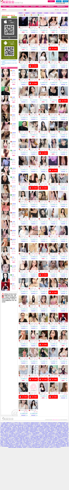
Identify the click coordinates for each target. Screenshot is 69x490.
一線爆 (35, 149)
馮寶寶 (55, 253)
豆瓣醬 (45, 375)
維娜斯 (55, 166)
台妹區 (33, 13)
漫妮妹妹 (26, 375)
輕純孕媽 (26, 96)
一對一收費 (65, 13)
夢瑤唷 (25, 305)
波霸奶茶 (46, 79)
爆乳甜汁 (66, 375)
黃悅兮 (55, 62)
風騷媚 (65, 340)
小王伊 (35, 271)
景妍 (35, 410)
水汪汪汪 (14, 186)
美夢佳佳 (14, 168)
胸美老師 (56, 271)
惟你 (25, 149)
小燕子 (45, 114)
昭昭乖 (55, 288)
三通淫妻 (56, 218)
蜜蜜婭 (45, 44)
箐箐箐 (45, 288)
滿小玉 (13, 159)
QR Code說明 (14, 17)
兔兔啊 (13, 97)
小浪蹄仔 (26, 288)
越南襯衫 (26, 358)
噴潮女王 (36, 166)
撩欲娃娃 (66, 166)
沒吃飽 (35, 79)
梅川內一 (56, 149)
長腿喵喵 (46, 358)
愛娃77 (13, 283)
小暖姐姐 (36, 183)
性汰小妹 (46, 149)
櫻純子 (35, 392)
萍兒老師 (66, 271)
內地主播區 (40, 13)
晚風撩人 (26, 114)
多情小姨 (56, 358)
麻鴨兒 (35, 131)
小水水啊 (26, 62)
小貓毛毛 (36, 44)
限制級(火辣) (27, 15)
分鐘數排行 (27, 13)
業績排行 (21, 13)
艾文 (25, 236)
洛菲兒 (25, 44)
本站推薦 (46, 13)
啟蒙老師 (46, 271)
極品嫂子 (36, 236)
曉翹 (35, 305)
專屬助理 (66, 305)
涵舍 (45, 27)
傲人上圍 (36, 62)
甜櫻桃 (35, 114)
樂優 (55, 340)
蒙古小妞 (36, 358)
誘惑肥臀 (46, 236)
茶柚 (65, 358)
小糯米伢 (46, 62)
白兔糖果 (14, 123)
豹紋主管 (56, 131)
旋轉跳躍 (14, 203)
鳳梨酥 (65, 392)
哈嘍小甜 (66, 27)
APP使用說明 (4, 17)
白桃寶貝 (56, 323)
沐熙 (65, 44)
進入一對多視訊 (23, 30)
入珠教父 (14, 79)
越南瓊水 (66, 236)
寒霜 (55, 44)
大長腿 (25, 218)
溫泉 (13, 274)
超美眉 (35, 375)
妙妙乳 (65, 253)
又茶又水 (26, 166)
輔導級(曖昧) (34, 15)
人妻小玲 (26, 79)
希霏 (35, 27)
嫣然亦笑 (14, 239)
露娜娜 (55, 114)
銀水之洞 (46, 131)
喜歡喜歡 (56, 392)
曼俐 (35, 218)
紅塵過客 (14, 88)
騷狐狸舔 (14, 230)
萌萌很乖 (26, 183)
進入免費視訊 (33, 30)
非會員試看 (33, 32)
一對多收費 (59, 13)
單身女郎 (66, 79)
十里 (45, 218)
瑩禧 (13, 257)
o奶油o (55, 27)
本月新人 (52, 13)
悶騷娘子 (14, 194)
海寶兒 (45, 340)
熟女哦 (13, 248)
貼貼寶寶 (36, 253)
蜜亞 (45, 392)
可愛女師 (26, 253)
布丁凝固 (14, 150)
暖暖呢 (45, 166)
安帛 (65, 62)
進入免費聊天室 (43, 82)
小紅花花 (66, 183)
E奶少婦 (25, 271)
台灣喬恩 (56, 79)
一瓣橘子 (46, 96)
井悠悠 (45, 201)
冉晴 (65, 131)
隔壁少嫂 (46, 323)
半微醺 (35, 96)
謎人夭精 (14, 266)
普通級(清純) (41, 15)
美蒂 (35, 288)
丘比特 (13, 106)
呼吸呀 (13, 177)
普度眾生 (46, 253)
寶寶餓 (55, 183)
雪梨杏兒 (36, 323)
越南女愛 (56, 305)
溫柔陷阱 (14, 132)
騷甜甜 (65, 149)
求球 (65, 114)
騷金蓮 (65, 201)
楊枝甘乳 (26, 27)
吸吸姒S (13, 114)
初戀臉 (45, 183)
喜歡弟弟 (46, 305)
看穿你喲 (14, 141)
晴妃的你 (56, 375)
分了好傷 (66, 218)
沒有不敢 (56, 96)
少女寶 (13, 221)
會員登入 (51, 1)
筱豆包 (13, 70)
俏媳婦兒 (66, 96)
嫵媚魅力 (14, 212)
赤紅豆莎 (56, 236)
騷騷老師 (66, 288)
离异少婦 (26, 392)
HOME (57, 9)
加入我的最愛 (64, 9)
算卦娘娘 (26, 323)
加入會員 (59, 1)
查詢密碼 (65, 1)
